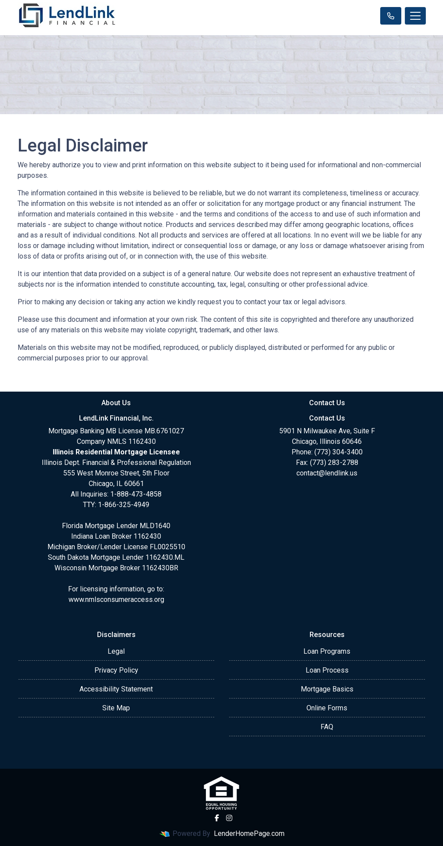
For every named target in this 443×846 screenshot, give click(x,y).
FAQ (327, 727)
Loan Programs (326, 651)
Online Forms (326, 708)
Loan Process (327, 670)
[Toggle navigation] (415, 16)
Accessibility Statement (116, 689)
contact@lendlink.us (326, 473)
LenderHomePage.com (249, 833)
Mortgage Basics (327, 689)
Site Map (116, 708)
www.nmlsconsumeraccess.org (116, 599)
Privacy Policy (116, 670)
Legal (116, 651)
